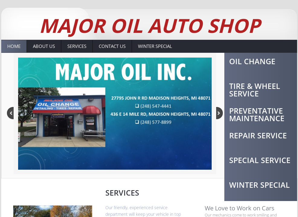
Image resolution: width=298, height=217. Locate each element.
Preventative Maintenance (256, 114)
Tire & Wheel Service (254, 90)
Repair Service (258, 135)
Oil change (252, 61)
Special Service (259, 160)
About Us (44, 46)
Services (76, 46)
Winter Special (155, 46)
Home (14, 46)
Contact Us (112, 46)
